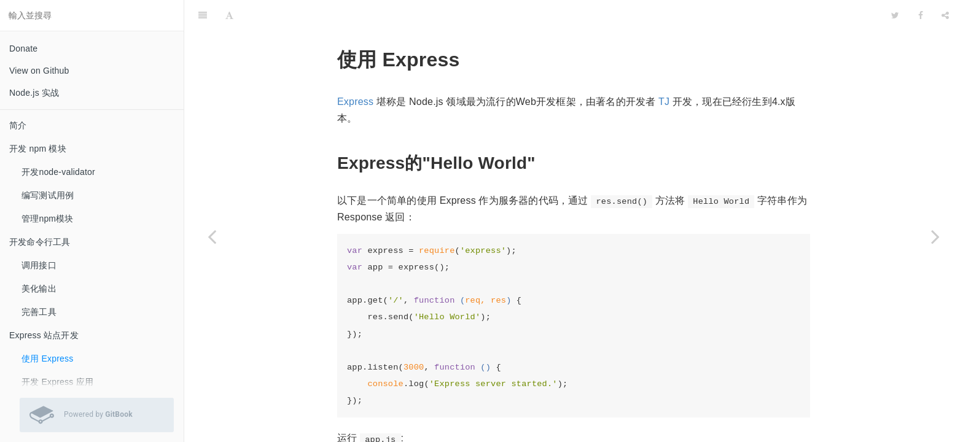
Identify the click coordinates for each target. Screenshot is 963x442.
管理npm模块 (47, 218)
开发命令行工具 (39, 242)
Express (355, 71)
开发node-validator (58, 172)
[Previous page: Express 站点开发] (212, 236)
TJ (663, 71)
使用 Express (47, 358)
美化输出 (39, 288)
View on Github (39, 71)
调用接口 (39, 265)
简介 (17, 125)
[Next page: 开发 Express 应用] (935, 236)
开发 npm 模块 (37, 148)
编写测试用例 (47, 195)
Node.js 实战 (34, 93)
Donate (23, 48)
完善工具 (39, 312)
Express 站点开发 (44, 335)
